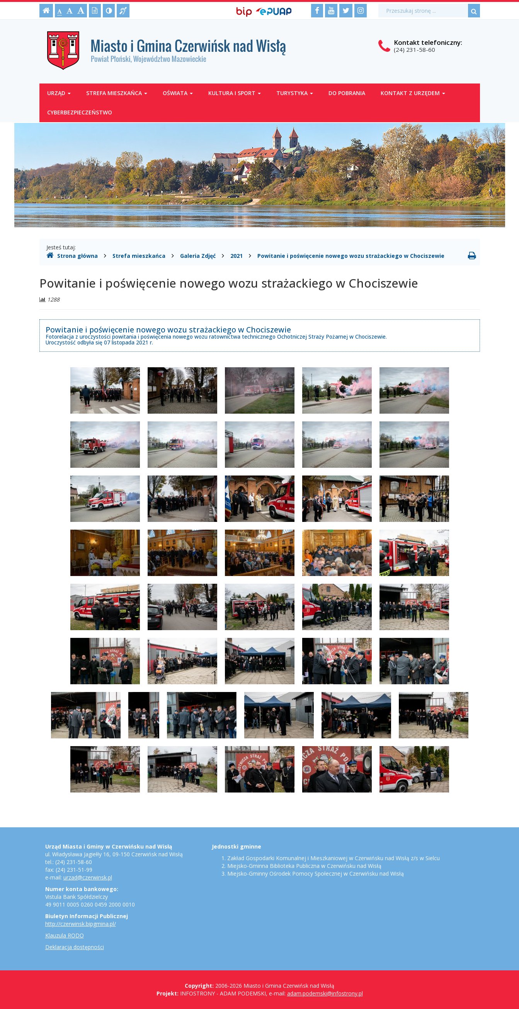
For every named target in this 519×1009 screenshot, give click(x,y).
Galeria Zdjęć (198, 255)
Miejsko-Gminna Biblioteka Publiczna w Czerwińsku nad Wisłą (304, 865)
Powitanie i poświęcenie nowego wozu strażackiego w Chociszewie (350, 255)
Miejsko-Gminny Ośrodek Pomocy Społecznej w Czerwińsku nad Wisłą (315, 873)
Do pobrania (346, 93)
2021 (236, 255)
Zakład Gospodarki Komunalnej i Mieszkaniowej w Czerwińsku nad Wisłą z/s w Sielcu (333, 858)
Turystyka (294, 93)
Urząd (59, 93)
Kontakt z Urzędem (413, 93)
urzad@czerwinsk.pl (87, 877)
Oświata (178, 93)
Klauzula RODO (64, 935)
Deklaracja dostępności (74, 947)
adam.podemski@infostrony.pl (325, 993)
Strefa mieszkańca (116, 93)
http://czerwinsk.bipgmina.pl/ (80, 923)
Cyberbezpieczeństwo (79, 112)
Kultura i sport (234, 93)
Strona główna (72, 255)
